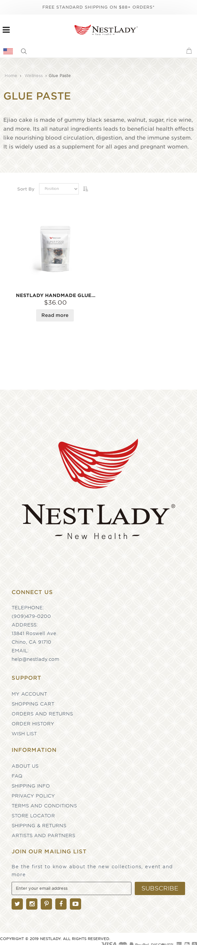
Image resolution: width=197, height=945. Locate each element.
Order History (33, 723)
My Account (29, 694)
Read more (55, 315)
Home (12, 75)
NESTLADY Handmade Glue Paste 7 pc (55, 295)
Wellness (34, 75)
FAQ (17, 776)
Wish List (24, 733)
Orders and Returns (42, 713)
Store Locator (33, 815)
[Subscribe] (160, 888)
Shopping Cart (33, 704)
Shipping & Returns (39, 825)
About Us (25, 766)
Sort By (25, 189)
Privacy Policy (33, 795)
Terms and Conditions (44, 805)
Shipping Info (31, 786)
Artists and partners (43, 835)
